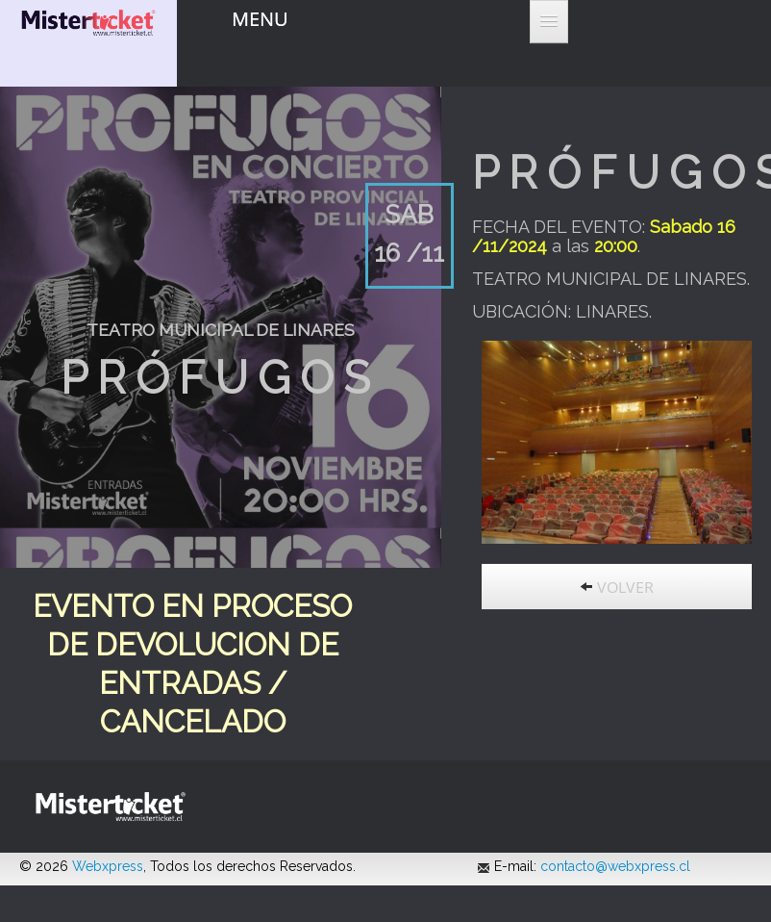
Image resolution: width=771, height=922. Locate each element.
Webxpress (107, 866)
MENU (260, 19)
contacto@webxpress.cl (615, 866)
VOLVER (617, 586)
